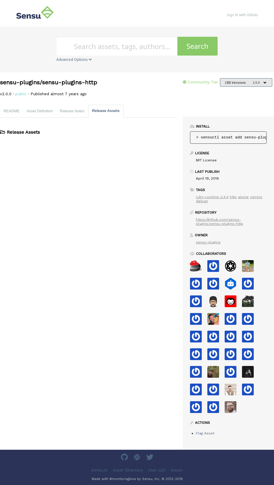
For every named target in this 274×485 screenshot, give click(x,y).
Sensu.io (99, 470)
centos (256, 197)
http (233, 197)
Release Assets (106, 110)
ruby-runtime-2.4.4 (212, 197)
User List (156, 470)
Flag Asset (205, 433)
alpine (243, 197)
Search (197, 46)
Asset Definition (40, 111)
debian (202, 201)
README (12, 111)
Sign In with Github (242, 14)
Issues (177, 470)
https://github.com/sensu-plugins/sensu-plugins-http (219, 222)
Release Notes (72, 111)
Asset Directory (128, 470)
